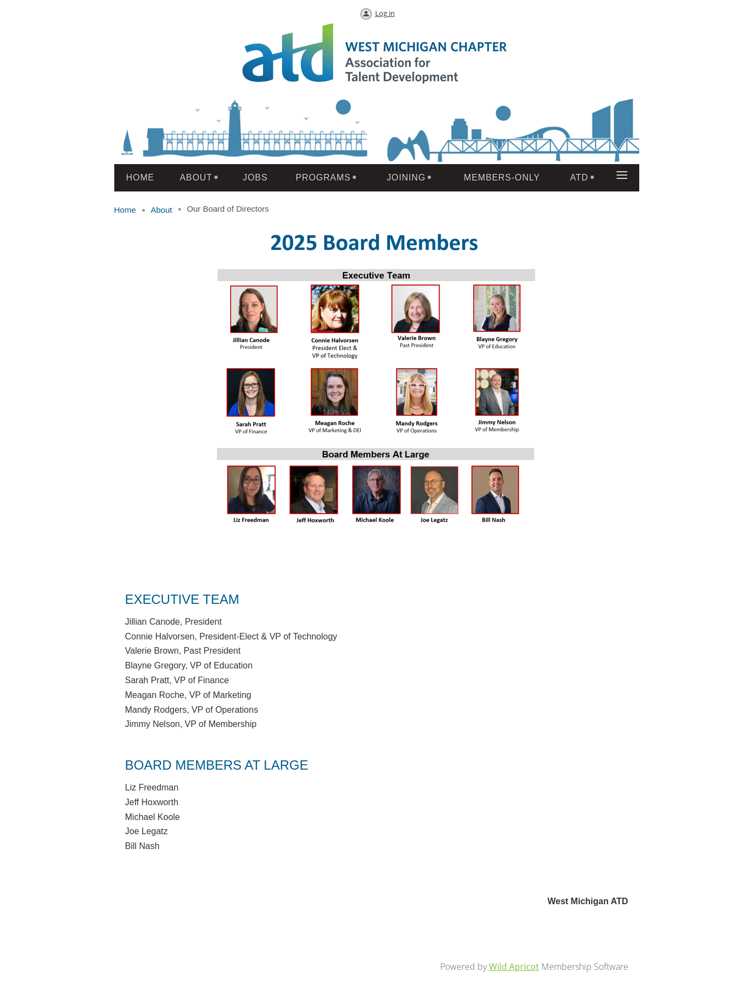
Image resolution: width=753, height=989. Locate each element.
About (161, 209)
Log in (385, 13)
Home (125, 209)
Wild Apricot (514, 967)
